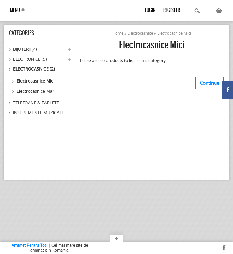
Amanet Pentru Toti (29, 245)
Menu (15, 10)
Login (150, 10)
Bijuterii (25, 49)
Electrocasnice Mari (36, 91)
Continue (209, 83)
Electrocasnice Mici (35, 81)
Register (171, 10)
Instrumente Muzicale (38, 113)
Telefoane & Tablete (36, 103)
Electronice (30, 59)
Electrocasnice (34, 69)
